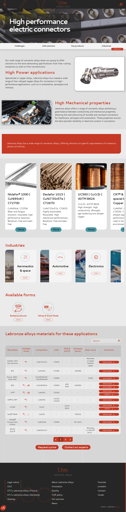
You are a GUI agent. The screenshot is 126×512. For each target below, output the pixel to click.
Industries (106, 46)
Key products (77, 46)
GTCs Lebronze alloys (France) (22, 490)
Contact (117, 49)
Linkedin (102, 486)
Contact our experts (77, 447)
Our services (58, 499)
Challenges (20, 46)
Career (101, 494)
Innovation (57, 486)
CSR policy (57, 494)
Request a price (46, 447)
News (54, 503)
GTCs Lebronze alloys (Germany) (23, 494)
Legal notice (13, 482)
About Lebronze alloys (63, 482)
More (20, 229)
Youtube (102, 482)
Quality (55, 490)
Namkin (117, 507)
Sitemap (11, 499)
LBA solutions (48, 46)
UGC (9, 486)
